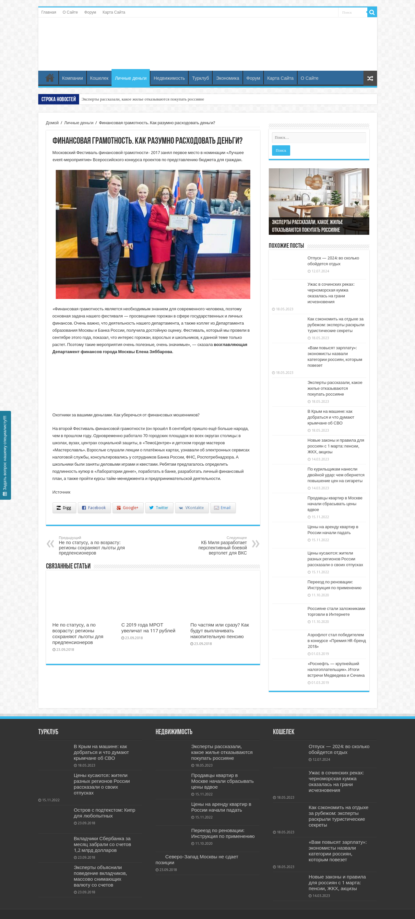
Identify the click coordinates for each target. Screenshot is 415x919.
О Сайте (70, 12)
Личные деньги (131, 78)
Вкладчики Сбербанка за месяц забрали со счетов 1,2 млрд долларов (102, 844)
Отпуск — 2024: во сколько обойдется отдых (339, 749)
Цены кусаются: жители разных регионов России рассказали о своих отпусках (335, 559)
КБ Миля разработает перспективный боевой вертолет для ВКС (214, 545)
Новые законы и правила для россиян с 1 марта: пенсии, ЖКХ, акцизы (336, 446)
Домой (52, 122)
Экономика (227, 78)
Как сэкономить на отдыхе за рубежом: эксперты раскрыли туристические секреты (336, 324)
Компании (72, 78)
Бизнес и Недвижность (207, 36)
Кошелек (99, 78)
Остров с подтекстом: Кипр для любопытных (105, 813)
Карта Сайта (114, 12)
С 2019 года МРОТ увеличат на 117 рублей (148, 628)
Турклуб (200, 78)
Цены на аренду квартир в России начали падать (221, 807)
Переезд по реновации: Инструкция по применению (223, 833)
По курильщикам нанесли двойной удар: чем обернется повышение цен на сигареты (336, 475)
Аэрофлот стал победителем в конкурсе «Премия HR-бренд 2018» (337, 640)
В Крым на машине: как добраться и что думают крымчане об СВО (331, 417)
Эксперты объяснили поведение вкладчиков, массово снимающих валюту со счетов (100, 876)
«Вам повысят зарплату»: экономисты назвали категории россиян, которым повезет (338, 851)
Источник (62, 492)
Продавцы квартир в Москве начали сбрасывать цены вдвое (335, 503)
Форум (90, 12)
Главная (49, 12)
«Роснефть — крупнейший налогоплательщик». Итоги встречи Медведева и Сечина (336, 669)
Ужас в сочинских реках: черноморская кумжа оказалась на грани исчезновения (336, 781)
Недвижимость (169, 78)
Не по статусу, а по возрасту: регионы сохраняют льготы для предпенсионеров (92, 545)
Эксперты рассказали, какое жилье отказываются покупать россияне (143, 99)
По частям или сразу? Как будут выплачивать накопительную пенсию (219, 630)
